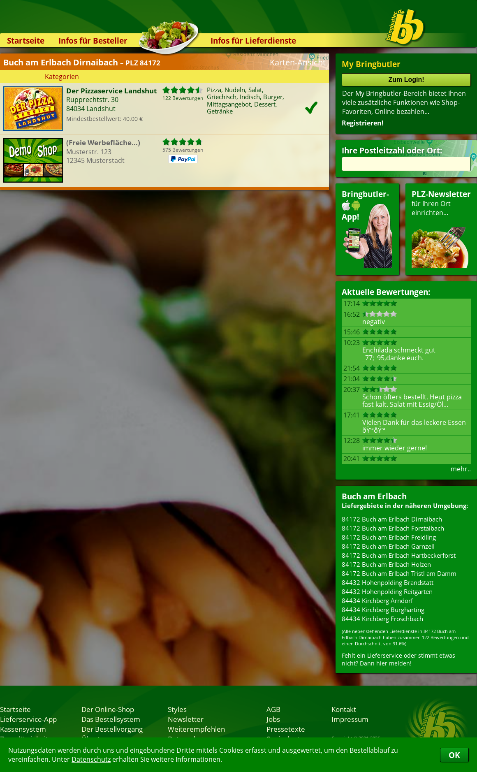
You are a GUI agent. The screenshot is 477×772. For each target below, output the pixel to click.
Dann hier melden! (386, 663)
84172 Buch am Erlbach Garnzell (388, 546)
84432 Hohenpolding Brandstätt (387, 582)
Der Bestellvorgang (112, 729)
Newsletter (186, 719)
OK (454, 755)
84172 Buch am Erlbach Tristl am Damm (399, 573)
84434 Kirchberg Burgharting (383, 609)
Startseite (25, 40)
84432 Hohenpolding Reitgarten (387, 591)
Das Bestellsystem (110, 719)
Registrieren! (363, 123)
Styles (177, 709)
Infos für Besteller (92, 40)
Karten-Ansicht (298, 62)
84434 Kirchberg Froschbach (382, 618)
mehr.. (461, 468)
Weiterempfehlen (196, 729)
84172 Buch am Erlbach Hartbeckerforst (399, 555)
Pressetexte (285, 729)
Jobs (273, 719)
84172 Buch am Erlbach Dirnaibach (392, 519)
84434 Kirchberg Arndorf (377, 600)
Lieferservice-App (28, 719)
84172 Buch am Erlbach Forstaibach (393, 528)
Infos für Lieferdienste (253, 40)
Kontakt (343, 709)
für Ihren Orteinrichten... (441, 228)
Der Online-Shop (107, 709)
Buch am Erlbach (374, 496)
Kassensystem (23, 729)
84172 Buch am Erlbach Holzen (386, 564)
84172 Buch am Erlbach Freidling (389, 537)
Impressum (349, 719)
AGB (273, 709)
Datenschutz (91, 759)
